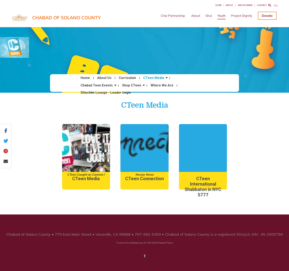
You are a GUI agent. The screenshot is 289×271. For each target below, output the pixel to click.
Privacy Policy (165, 242)
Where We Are (162, 85)
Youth (221, 16)
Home (218, 5)
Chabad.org (136, 242)
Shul (209, 16)
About (229, 5)
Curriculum (127, 78)
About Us (104, 78)
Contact (262, 5)
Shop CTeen (131, 85)
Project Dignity (241, 16)
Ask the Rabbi (245, 5)
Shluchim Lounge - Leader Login (106, 92)
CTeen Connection (144, 178)
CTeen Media (153, 78)
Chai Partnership (173, 16)
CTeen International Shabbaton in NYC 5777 (203, 186)
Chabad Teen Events (97, 85)
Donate (267, 16)
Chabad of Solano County (66, 18)
